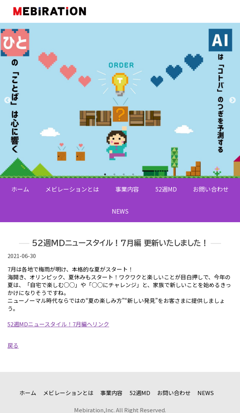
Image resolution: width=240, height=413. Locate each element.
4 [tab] (133, 174)
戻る (13, 345)
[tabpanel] (120, 100)
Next (232, 100)
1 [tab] (105, 174)
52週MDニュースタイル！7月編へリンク (58, 324)
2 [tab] (114, 174)
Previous (7, 100)
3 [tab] (123, 174)
